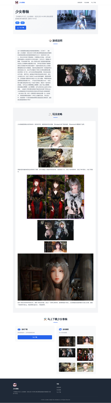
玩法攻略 (86, 2)
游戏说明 (80, 2)
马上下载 (93, 2)
